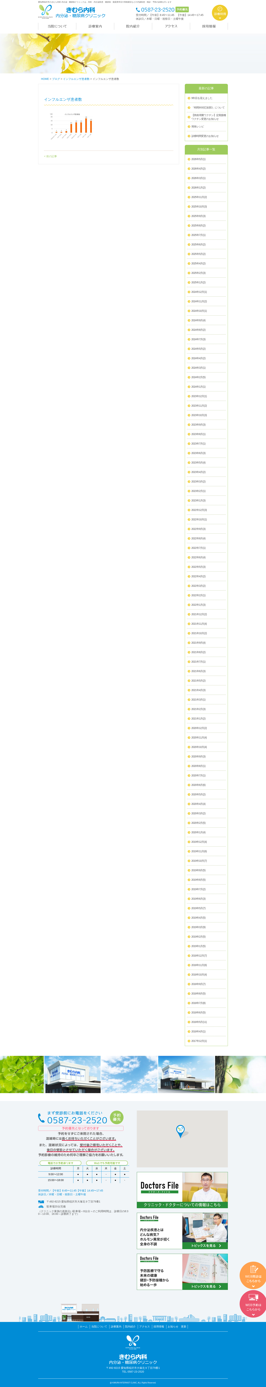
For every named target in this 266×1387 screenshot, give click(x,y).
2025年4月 (198, 263)
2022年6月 (198, 557)
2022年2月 (198, 595)
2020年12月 (199, 728)
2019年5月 (198, 908)
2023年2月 (198, 491)
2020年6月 (198, 785)
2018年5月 (199, 1022)
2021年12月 (199, 614)
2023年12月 (199, 396)
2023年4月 (198, 472)
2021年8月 (198, 652)
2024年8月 (198, 330)
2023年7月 (198, 444)
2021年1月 (198, 719)
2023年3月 (198, 482)
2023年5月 (198, 463)
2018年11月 (199, 965)
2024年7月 (198, 339)
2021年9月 (198, 643)
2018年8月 (198, 994)
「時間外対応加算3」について (208, 107)
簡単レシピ (197, 126)
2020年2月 (198, 823)
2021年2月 (198, 709)
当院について (99, 1326)
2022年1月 (198, 605)
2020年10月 (199, 747)
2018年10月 (199, 975)
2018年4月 (198, 1032)
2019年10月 (199, 861)
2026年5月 (198, 159)
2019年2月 (198, 937)
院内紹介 (130, 1326)
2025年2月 (198, 273)
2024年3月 (198, 368)
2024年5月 (198, 349)
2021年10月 (199, 633)
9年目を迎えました (201, 98)
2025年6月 (198, 245)
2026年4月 (198, 169)
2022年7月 (198, 548)
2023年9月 (198, 425)
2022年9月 (198, 529)
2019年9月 (198, 870)
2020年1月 (198, 832)
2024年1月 (198, 387)
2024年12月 (199, 292)
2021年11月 (199, 624)
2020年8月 (198, 766)
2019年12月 (199, 842)
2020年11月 (199, 738)
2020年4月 (198, 804)
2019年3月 (198, 927)
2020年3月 (198, 813)
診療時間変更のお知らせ (205, 135)
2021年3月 (198, 700)
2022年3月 (198, 586)
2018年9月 (198, 984)
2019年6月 (198, 899)
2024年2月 (198, 377)
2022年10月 (199, 519)
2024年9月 (198, 320)
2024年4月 (198, 358)
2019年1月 (198, 946)
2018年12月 (199, 956)
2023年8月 (198, 434)
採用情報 (158, 1326)
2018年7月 (198, 1003)
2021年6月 (198, 671)
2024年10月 (199, 311)
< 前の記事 (50, 156)
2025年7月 (198, 235)
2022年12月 (199, 510)
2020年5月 (198, 794)
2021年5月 (198, 681)
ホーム (84, 1326)
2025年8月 (198, 226)
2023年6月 (198, 453)
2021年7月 (198, 662)
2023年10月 (199, 415)
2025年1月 (198, 282)
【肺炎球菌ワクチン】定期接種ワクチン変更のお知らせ (208, 117)
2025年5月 (198, 254)
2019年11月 (199, 851)
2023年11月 (199, 406)
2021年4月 (198, 690)
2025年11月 (199, 197)
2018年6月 (198, 1013)
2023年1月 (198, 501)
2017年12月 (199, 1041)
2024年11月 (199, 301)
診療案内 (116, 1326)
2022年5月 (198, 567)
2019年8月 (198, 880)
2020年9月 (198, 757)
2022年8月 (198, 538)
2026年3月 (198, 178)
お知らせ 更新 (177, 1326)
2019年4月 (198, 918)
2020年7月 (198, 776)
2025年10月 (199, 207)
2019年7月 (198, 889)
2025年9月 (198, 216)
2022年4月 (198, 576)
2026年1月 (198, 188)
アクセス (144, 1326)
